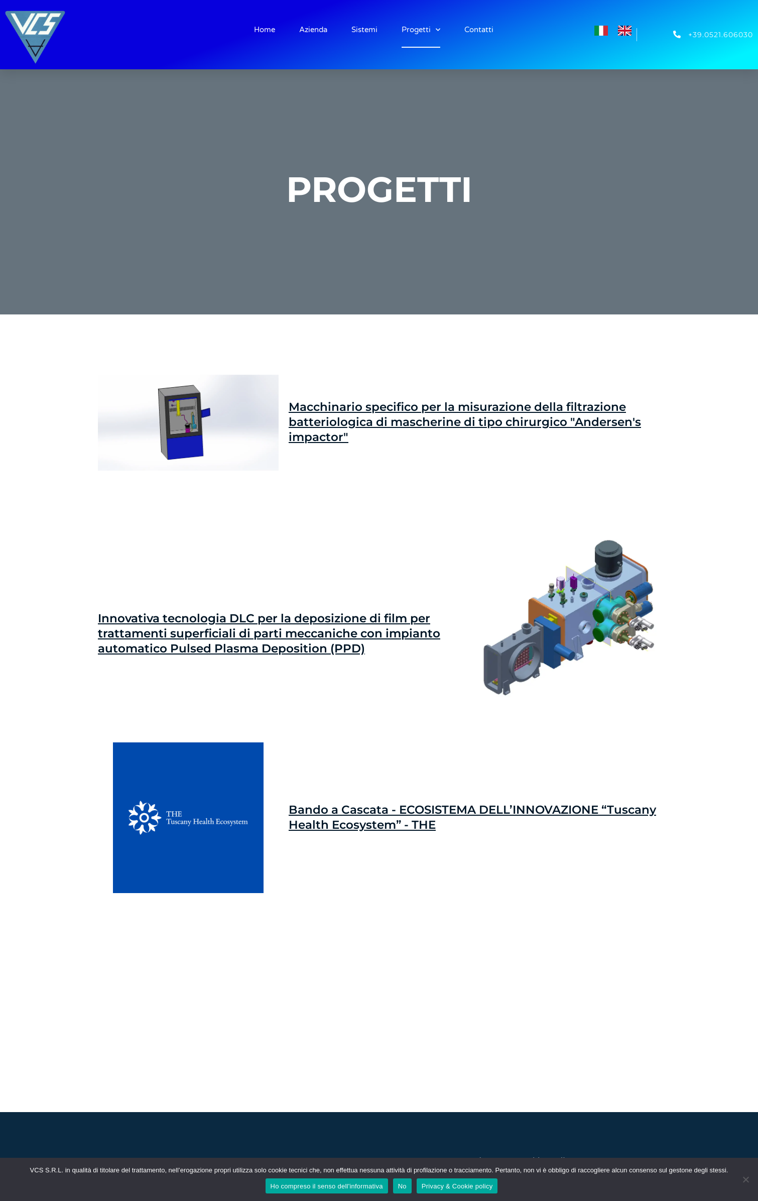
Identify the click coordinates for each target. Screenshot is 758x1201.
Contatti (478, 29)
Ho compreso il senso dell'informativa (327, 1186)
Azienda (313, 29)
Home (264, 29)
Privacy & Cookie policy (457, 1186)
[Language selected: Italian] (618, 29)
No (402, 1186)
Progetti (421, 30)
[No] (745, 1179)
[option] (627, 30)
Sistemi (364, 29)
